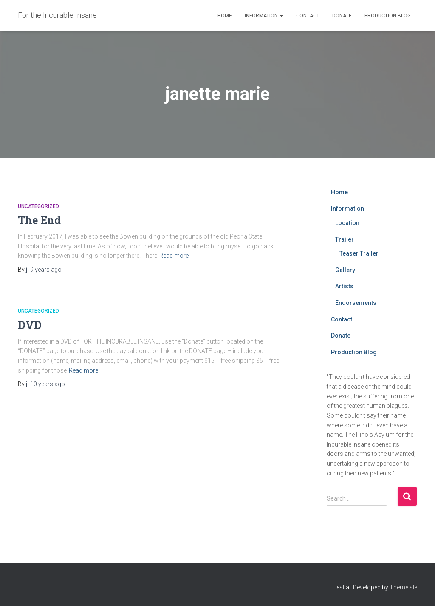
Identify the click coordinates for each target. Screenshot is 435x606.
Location (347, 222)
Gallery (345, 270)
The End (39, 220)
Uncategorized (38, 206)
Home (225, 16)
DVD (30, 325)
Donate (342, 16)
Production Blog (387, 16)
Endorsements (355, 302)
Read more (174, 255)
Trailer (344, 239)
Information (264, 16)
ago (46, 269)
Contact (307, 16)
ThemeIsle (403, 587)
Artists (344, 286)
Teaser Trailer (359, 253)
